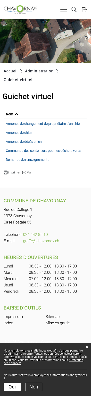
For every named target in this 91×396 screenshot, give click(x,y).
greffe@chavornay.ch (41, 282)
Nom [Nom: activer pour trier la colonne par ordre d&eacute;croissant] (9, 119)
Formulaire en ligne (73, 132)
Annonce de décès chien (24, 162)
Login (84, 9)
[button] (12, 214)
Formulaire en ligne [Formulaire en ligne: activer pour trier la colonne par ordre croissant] (69, 116)
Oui (12, 387)
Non (33, 387)
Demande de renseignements (27, 194)
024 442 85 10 (35, 276)
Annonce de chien (19, 145)
